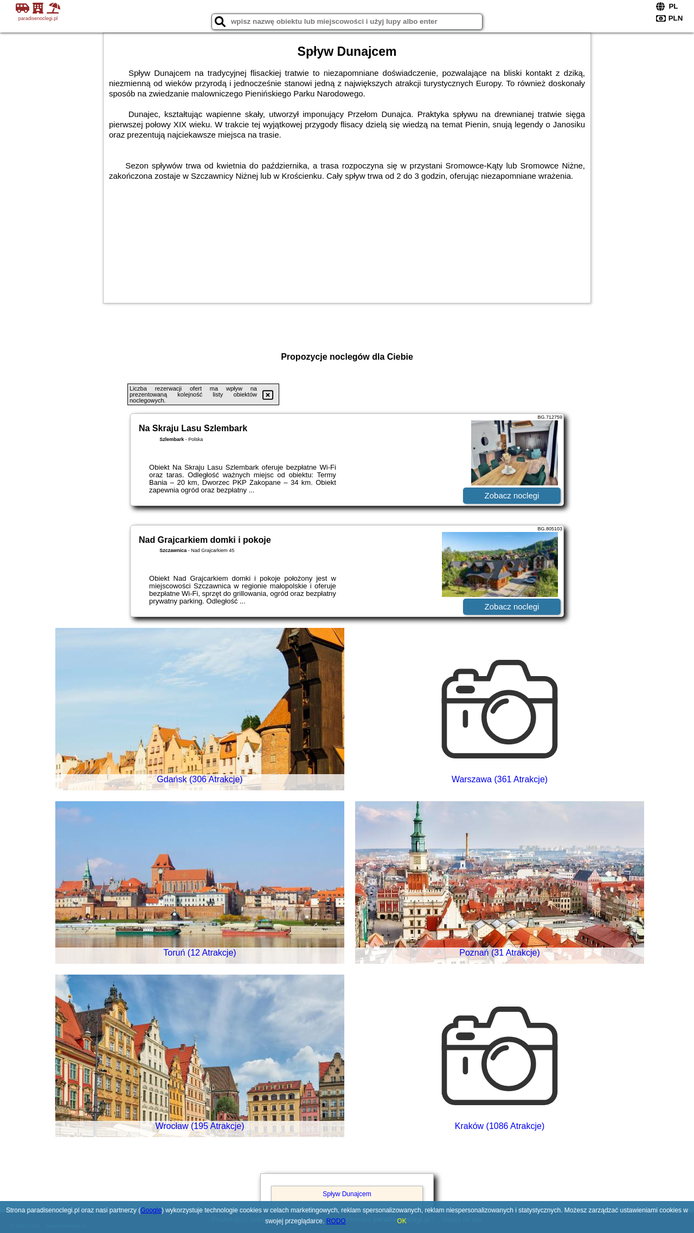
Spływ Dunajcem (347, 1194)
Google (151, 1210)
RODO (336, 1221)
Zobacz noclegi (512, 495)
